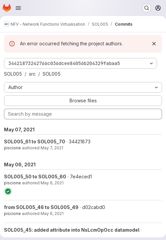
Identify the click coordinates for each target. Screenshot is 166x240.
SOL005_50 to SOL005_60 (35, 176)
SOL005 (13, 74)
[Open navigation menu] (18, 8)
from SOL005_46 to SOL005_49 (41, 207)
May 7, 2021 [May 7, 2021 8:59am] (52, 147)
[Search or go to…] (147, 8)
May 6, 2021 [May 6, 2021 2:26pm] (52, 213)
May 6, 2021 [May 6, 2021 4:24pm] (52, 182)
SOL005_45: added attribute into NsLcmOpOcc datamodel (71, 230)
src (32, 74)
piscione (12, 147)
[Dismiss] (154, 44)
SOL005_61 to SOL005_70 (34, 141)
